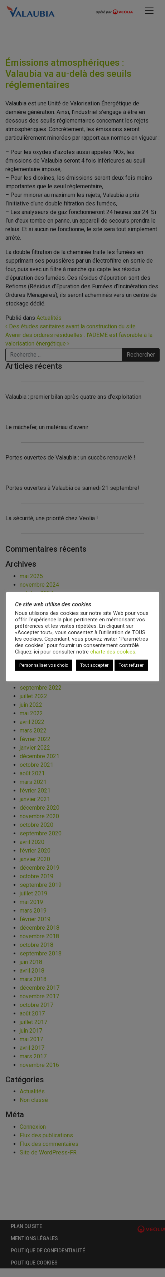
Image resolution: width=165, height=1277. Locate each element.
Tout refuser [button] (131, 665)
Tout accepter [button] (94, 665)
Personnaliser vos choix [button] (43, 665)
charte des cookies (112, 652)
